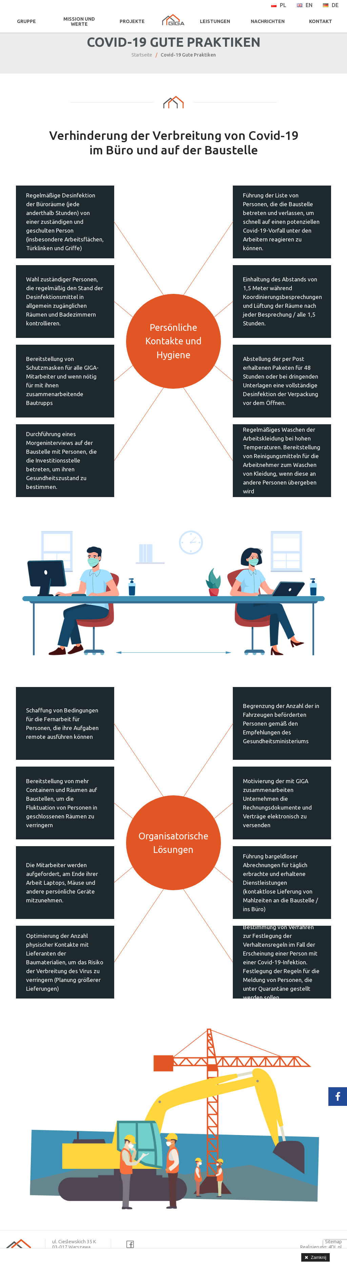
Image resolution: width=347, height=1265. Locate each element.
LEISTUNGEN (216, 21)
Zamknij (318, 1257)
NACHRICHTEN (268, 21)
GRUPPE (26, 21)
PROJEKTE (131, 21)
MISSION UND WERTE (79, 21)
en (304, 5)
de (331, 5)
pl (278, 5)
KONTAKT (320, 21)
